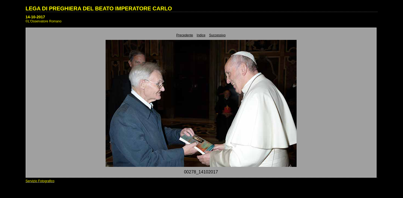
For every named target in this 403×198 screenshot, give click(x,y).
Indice (201, 35)
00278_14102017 (201, 172)
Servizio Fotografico (40, 181)
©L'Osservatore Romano (44, 21)
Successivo (217, 35)
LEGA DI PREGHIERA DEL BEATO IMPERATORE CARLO (99, 8)
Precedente (184, 35)
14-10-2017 (35, 17)
